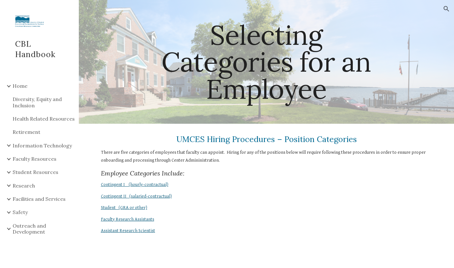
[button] (446, 8)
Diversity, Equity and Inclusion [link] (37, 102)
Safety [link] (20, 212)
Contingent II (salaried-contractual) (136, 196)
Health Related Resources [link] (44, 119)
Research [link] (24, 185)
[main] (266, 62)
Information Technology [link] (42, 145)
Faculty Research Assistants (127, 219)
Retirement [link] (26, 132)
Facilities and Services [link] (39, 199)
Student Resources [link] (35, 172)
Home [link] (20, 86)
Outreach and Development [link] (29, 229)
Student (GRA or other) (124, 207)
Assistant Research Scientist (128, 230)
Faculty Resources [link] (34, 159)
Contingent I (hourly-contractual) (134, 184)
